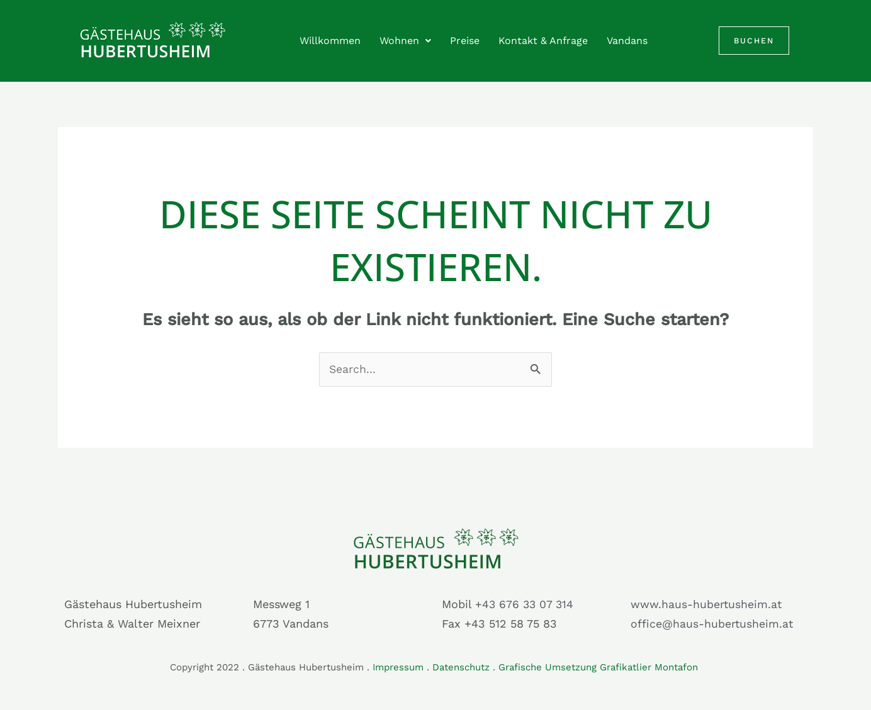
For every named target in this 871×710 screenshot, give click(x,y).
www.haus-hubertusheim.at (707, 604)
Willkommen (330, 41)
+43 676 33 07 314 (525, 604)
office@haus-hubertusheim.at (712, 624)
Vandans (627, 41)
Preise (465, 41)
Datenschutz (461, 667)
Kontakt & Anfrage (543, 41)
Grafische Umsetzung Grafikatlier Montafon (599, 667)
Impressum (398, 667)
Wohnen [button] (405, 41)
